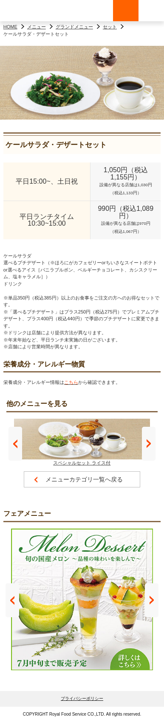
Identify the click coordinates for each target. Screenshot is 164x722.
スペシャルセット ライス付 (82, 442)
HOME (10, 26)
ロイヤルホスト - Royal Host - (25, 10)
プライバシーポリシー (82, 698)
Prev (15, 444)
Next (149, 444)
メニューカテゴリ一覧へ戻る (84, 479)
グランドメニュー (74, 26)
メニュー (36, 26)
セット (110, 26)
